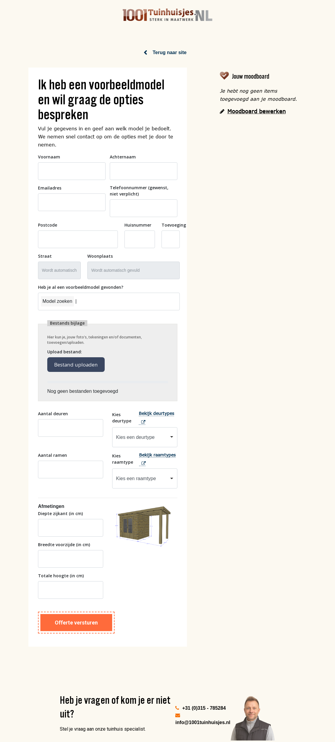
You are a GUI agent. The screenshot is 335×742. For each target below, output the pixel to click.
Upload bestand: (64, 351)
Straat (45, 256)
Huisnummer (137, 225)
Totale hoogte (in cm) (61, 575)
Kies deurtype (121, 417)
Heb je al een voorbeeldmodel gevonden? (80, 287)
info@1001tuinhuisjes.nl (202, 722)
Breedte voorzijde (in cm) (64, 544)
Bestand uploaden (76, 364)
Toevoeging (174, 225)
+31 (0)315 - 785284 (204, 707)
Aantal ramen (52, 454)
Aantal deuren (53, 413)
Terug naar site (170, 52)
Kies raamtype (122, 459)
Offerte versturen (76, 622)
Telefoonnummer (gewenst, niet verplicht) (139, 190)
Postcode (47, 225)
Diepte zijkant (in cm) (60, 513)
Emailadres (49, 187)
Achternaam (123, 156)
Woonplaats (100, 256)
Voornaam (49, 156)
